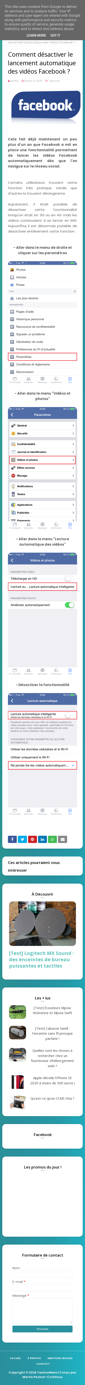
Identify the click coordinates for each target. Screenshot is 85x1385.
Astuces (54, 81)
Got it (55, 35)
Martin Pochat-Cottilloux (42, 1377)
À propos (34, 1358)
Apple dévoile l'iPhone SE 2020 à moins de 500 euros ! (52, 1080)
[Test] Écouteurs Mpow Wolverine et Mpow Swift (52, 1010)
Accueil (15, 1358)
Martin (14, 81)
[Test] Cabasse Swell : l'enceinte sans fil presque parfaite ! (52, 1033)
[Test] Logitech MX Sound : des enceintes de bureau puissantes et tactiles (41, 959)
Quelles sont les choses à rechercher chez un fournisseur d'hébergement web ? (52, 1058)
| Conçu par (66, 1372)
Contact (43, 1364)
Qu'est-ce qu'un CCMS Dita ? (52, 1098)
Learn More (36, 35)
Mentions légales (60, 1358)
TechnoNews (47, 1372)
